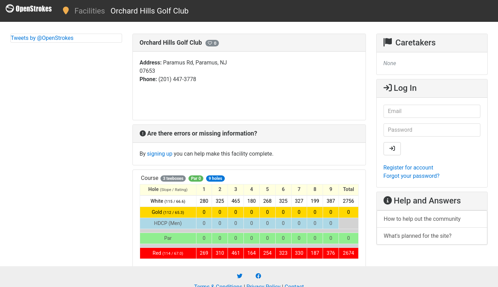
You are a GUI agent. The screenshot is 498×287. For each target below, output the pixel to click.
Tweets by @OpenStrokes (42, 38)
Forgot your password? (412, 176)
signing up (159, 153)
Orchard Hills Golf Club (150, 10)
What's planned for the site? (418, 236)
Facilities (89, 10)
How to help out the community (422, 219)
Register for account (408, 167)
